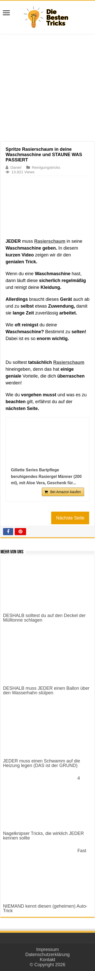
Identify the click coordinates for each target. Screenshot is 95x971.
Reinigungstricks (46, 167)
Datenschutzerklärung (47, 954)
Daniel (15, 167)
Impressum (47, 949)
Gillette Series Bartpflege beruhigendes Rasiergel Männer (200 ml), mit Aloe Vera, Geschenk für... (46, 476)
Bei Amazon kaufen (65, 492)
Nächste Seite (70, 517)
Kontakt (47, 959)
